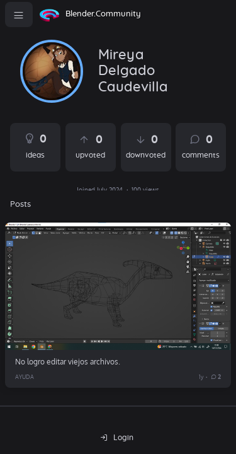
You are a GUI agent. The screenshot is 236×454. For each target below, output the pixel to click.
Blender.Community (103, 14)
